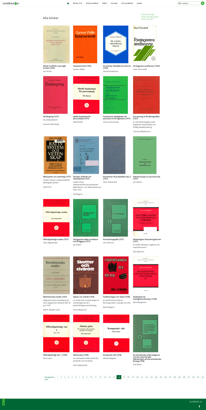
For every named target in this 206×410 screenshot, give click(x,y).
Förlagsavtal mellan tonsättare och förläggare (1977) (85, 240)
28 (175, 377)
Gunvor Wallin (79, 69)
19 (133, 377)
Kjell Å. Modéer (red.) (51, 310)
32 (193, 377)
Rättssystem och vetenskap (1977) (57, 177)
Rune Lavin (47, 358)
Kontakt (114, 3)
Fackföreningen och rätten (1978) (116, 297)
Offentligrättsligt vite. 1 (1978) (55, 355)
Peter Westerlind (110, 182)
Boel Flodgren (108, 307)
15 (114, 377)
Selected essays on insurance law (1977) (146, 178)
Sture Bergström (80, 310)
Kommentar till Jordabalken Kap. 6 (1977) (117, 178)
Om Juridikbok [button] (127, 3)
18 (128, 377)
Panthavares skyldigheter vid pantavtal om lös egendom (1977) (116, 117)
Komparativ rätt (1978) (112, 355)
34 (203, 377)
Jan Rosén (77, 245)
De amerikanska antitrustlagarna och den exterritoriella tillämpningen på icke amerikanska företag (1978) (147, 358)
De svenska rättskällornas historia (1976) (117, 67)
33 (198, 377)
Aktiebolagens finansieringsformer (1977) (147, 240)
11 (96, 377)
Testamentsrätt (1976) (82, 66)
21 (142, 377)
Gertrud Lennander (111, 122)
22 (147, 377)
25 (161, 377)
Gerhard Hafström (110, 71)
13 (105, 377)
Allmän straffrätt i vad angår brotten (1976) (54, 67)
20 (137, 377)
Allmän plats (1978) (81, 355)
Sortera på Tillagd (147, 14)
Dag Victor (47, 187)
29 (179, 377)
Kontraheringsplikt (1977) (113, 239)
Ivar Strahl (47, 71)
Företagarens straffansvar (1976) (146, 66)
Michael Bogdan (109, 358)
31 (189, 377)
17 (124, 377)
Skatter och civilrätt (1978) (83, 297)
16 (119, 377)
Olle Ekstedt (78, 122)
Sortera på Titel (148, 19)
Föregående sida (49, 378)
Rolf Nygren (78, 194)
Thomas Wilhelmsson (141, 131)
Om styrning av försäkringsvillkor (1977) (146, 117)
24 (156, 377)
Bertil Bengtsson (139, 302)
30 (184, 377)
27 (170, 377)
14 (110, 377)
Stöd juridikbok (92, 3)
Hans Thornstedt (140, 69)
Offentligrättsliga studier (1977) (55, 239)
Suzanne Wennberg (51, 124)
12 (100, 377)
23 (151, 377)
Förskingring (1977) (51, 116)
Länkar (139, 3)
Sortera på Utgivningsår (149, 17)
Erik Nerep (137, 364)
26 (165, 377)
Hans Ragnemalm (50, 242)
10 (91, 377)
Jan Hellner (137, 182)
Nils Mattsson (138, 251)
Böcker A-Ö (77, 3)
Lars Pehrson (108, 242)
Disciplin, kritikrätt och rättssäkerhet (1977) (82, 178)
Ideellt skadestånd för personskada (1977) (82, 117)
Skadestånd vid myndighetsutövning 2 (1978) (145, 298)
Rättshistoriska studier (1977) (55, 297)
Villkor (104, 3)
